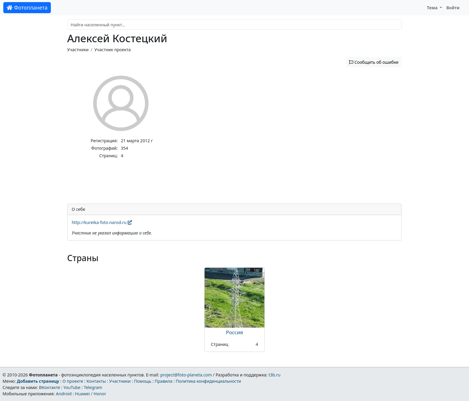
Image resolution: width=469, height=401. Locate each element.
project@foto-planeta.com (186, 375)
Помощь (142, 381)
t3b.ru (275, 375)
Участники (78, 49)
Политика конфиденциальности (208, 381)
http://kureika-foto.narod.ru (102, 222)
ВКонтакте (49, 387)
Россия (234, 332)
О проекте (73, 381)
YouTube (71, 387)
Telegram (93, 387)
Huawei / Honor (90, 394)
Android (64, 394)
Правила (163, 381)
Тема (433, 7)
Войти (452, 7)
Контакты (96, 381)
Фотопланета (27, 7)
